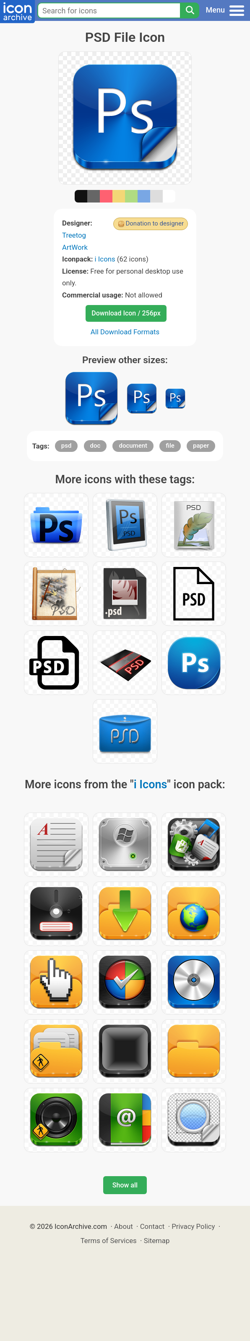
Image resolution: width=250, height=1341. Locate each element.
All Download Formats (125, 332)
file (170, 445)
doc (95, 445)
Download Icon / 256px (125, 313)
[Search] (189, 10)
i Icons (105, 259)
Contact (152, 1226)
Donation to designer (154, 223)
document (133, 445)
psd (66, 445)
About (123, 1226)
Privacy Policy (193, 1226)
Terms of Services (109, 1240)
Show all (125, 1185)
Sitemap (157, 1240)
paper (201, 445)
